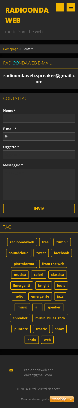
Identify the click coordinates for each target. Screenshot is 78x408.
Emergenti (21, 285)
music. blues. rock (50, 318)
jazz (60, 296)
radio (19, 296)
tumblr (62, 242)
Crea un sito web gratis (35, 399)
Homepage (10, 49)
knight (43, 285)
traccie (41, 329)
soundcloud (18, 253)
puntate (21, 329)
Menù (71, 7)
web (47, 339)
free (45, 242)
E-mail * (9, 128)
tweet (41, 253)
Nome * (9, 110)
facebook (61, 253)
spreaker (20, 318)
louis (61, 285)
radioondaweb (22, 242)
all (37, 307)
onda (31, 339)
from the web (53, 263)
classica (57, 274)
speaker (54, 307)
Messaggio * (13, 165)
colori (38, 274)
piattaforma (24, 263)
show (59, 329)
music (22, 307)
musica (20, 274)
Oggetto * (11, 147)
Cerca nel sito (60, 7)
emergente (40, 296)
